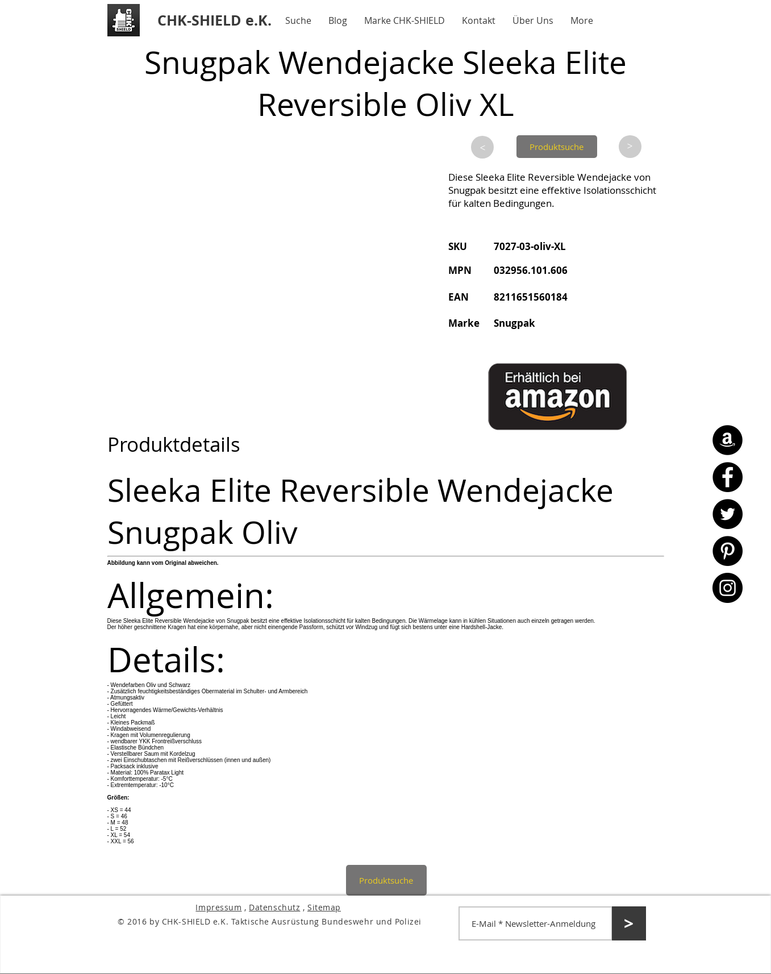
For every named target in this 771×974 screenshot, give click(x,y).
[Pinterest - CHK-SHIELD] (727, 551)
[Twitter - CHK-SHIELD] (727, 514)
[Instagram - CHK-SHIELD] (727, 588)
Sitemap (324, 907)
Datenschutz (274, 907)
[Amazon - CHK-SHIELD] (727, 440)
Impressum (218, 907)
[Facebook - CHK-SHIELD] (727, 477)
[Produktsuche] (556, 146)
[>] (482, 147)
